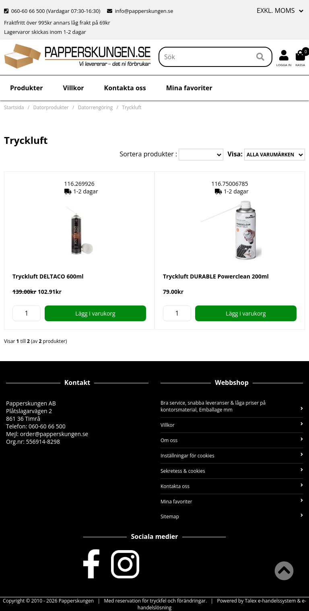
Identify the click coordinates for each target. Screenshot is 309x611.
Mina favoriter (189, 87)
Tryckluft (131, 107)
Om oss (232, 440)
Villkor (73, 87)
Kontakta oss (125, 87)
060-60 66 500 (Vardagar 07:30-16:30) (53, 11)
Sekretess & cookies (232, 471)
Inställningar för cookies (232, 455)
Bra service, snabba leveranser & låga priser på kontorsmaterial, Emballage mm (232, 406)
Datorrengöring (95, 107)
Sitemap (232, 516)
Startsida (14, 107)
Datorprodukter (51, 107)
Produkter (26, 87)
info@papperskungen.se (140, 11)
